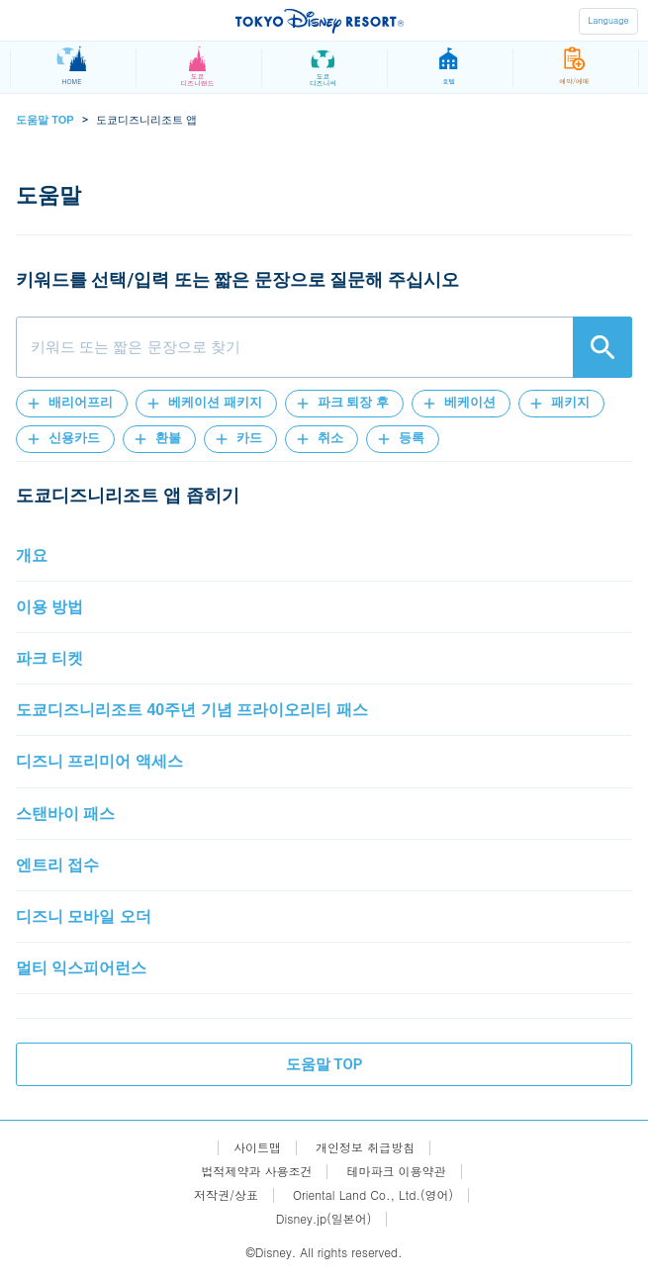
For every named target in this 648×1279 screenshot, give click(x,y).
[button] (72, 403)
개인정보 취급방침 (365, 1147)
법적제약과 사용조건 (256, 1171)
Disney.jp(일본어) (323, 1219)
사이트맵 (257, 1147)
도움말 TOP (45, 120)
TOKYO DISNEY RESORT (319, 21)
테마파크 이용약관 (396, 1171)
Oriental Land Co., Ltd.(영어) (373, 1195)
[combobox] (324, 347)
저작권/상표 (226, 1195)
